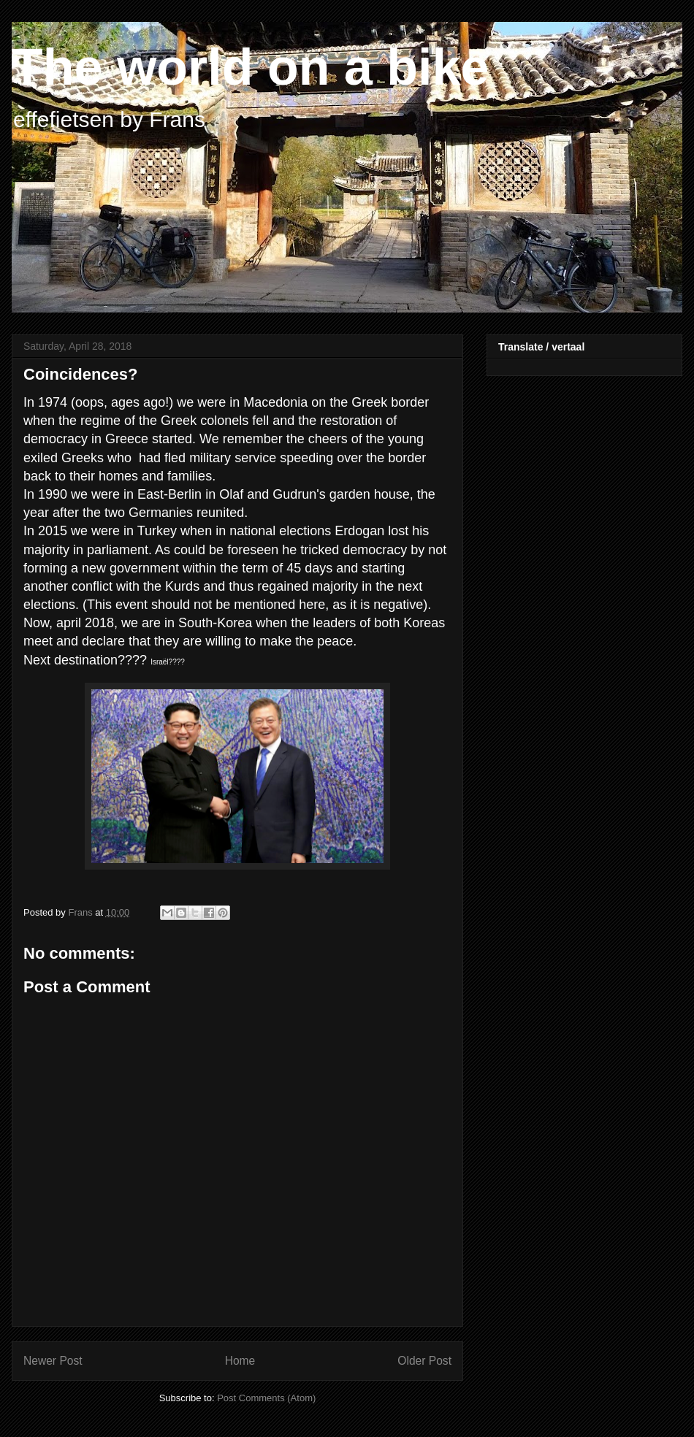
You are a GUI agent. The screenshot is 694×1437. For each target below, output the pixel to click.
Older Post (424, 1360)
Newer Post (53, 1360)
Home (240, 1360)
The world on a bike (250, 67)
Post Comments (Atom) (266, 1397)
